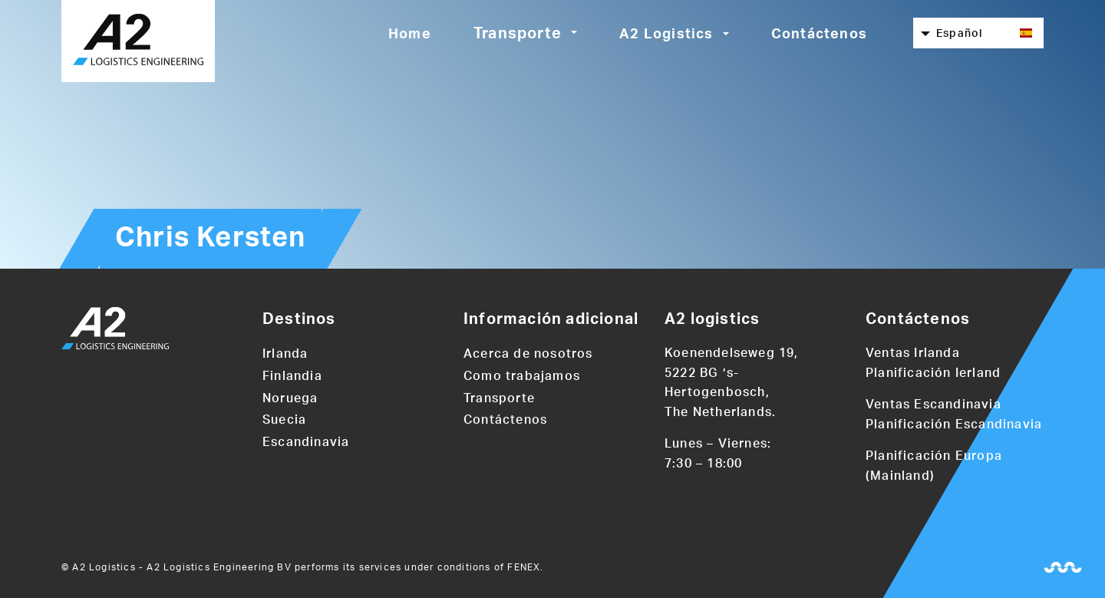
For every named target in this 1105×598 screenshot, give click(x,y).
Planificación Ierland (933, 373)
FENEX (523, 567)
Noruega (290, 398)
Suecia (284, 420)
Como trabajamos (521, 376)
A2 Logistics (666, 34)
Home (409, 34)
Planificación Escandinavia (954, 424)
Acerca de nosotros (528, 354)
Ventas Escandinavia (933, 404)
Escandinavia (305, 442)
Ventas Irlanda (913, 353)
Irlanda (285, 354)
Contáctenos (819, 34)
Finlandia (292, 376)
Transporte (517, 33)
